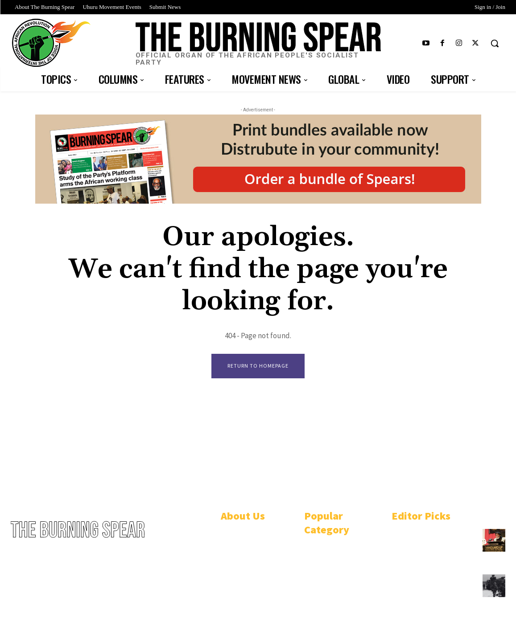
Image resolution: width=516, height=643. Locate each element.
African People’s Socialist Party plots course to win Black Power (431, 541)
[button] (494, 43)
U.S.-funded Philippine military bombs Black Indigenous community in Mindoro (432, 590)
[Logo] (257, 44)
